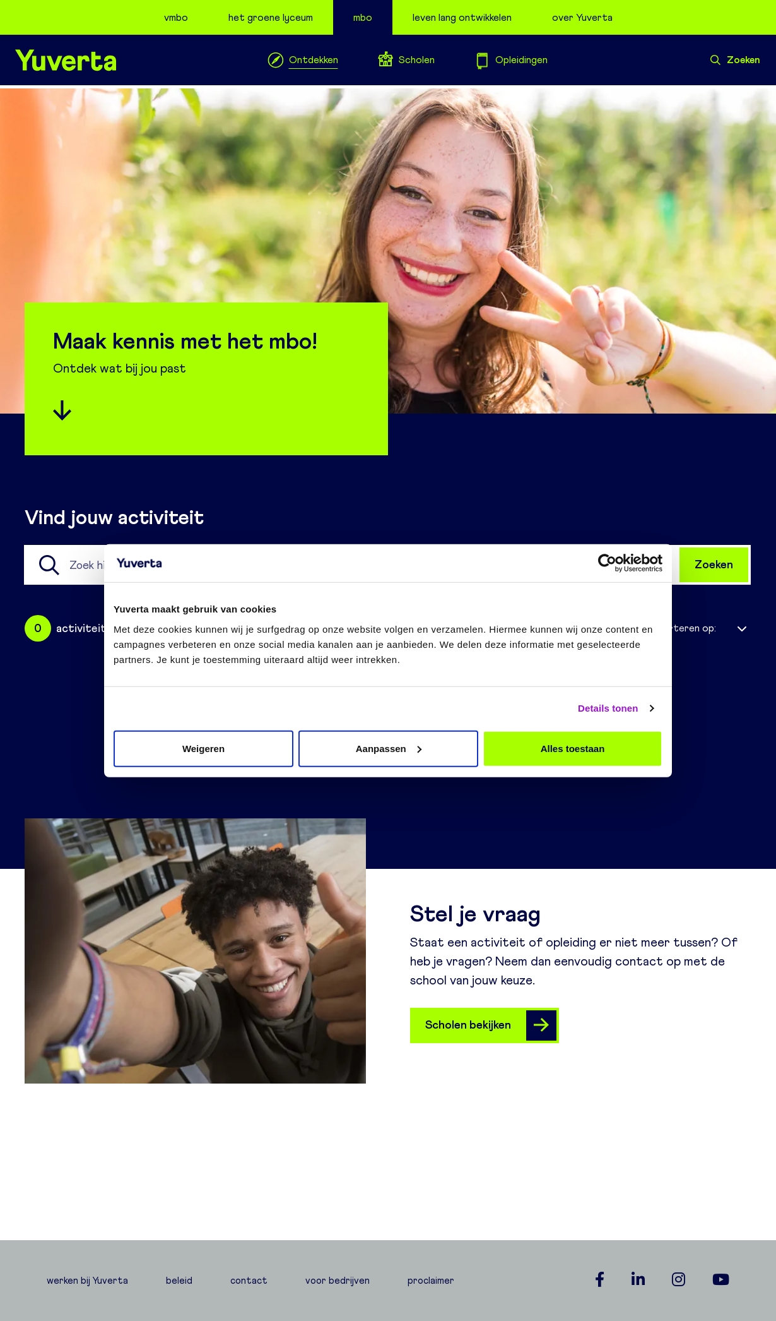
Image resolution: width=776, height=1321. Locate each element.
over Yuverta (582, 17)
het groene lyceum (270, 17)
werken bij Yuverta (87, 1280)
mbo (362, 17)
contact (248, 1280)
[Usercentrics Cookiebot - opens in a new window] (607, 563)
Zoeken (735, 60)
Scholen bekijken (490, 1025)
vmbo (176, 17)
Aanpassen (388, 748)
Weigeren (203, 748)
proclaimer (431, 1280)
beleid (179, 1280)
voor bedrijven (337, 1280)
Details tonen (608, 708)
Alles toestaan (573, 748)
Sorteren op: (686, 628)
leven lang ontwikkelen (462, 17)
